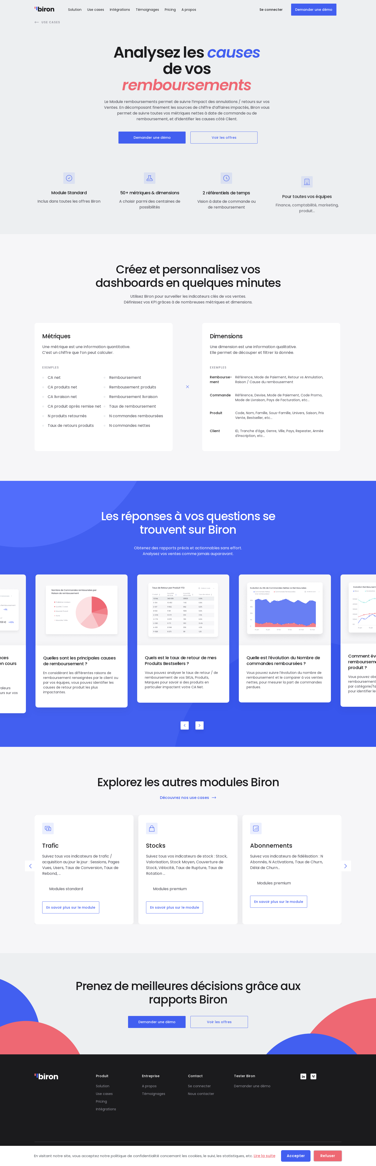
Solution (75, 9)
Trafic (50, 846)
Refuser (327, 1155)
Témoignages (147, 9)
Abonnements (271, 846)
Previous (185, 725)
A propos (189, 9)
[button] (30, 866)
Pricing (170, 9)
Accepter (296, 1155)
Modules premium (170, 889)
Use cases (95, 9)
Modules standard (66, 889)
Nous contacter (201, 1093)
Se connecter (199, 1086)
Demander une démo (252, 1086)
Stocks (155, 846)
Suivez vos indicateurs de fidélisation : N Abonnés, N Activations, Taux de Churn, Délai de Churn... (286, 861)
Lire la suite (264, 1156)
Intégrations (120, 9)
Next (199, 725)
